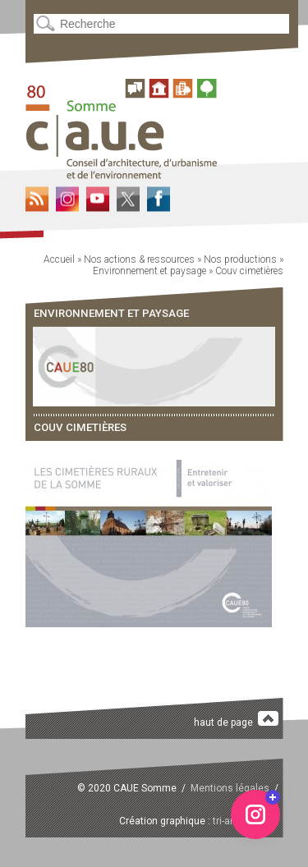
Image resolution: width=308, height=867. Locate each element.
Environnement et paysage (149, 271)
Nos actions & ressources (139, 259)
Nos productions (240, 259)
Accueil (59, 259)
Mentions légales (230, 788)
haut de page (236, 719)
